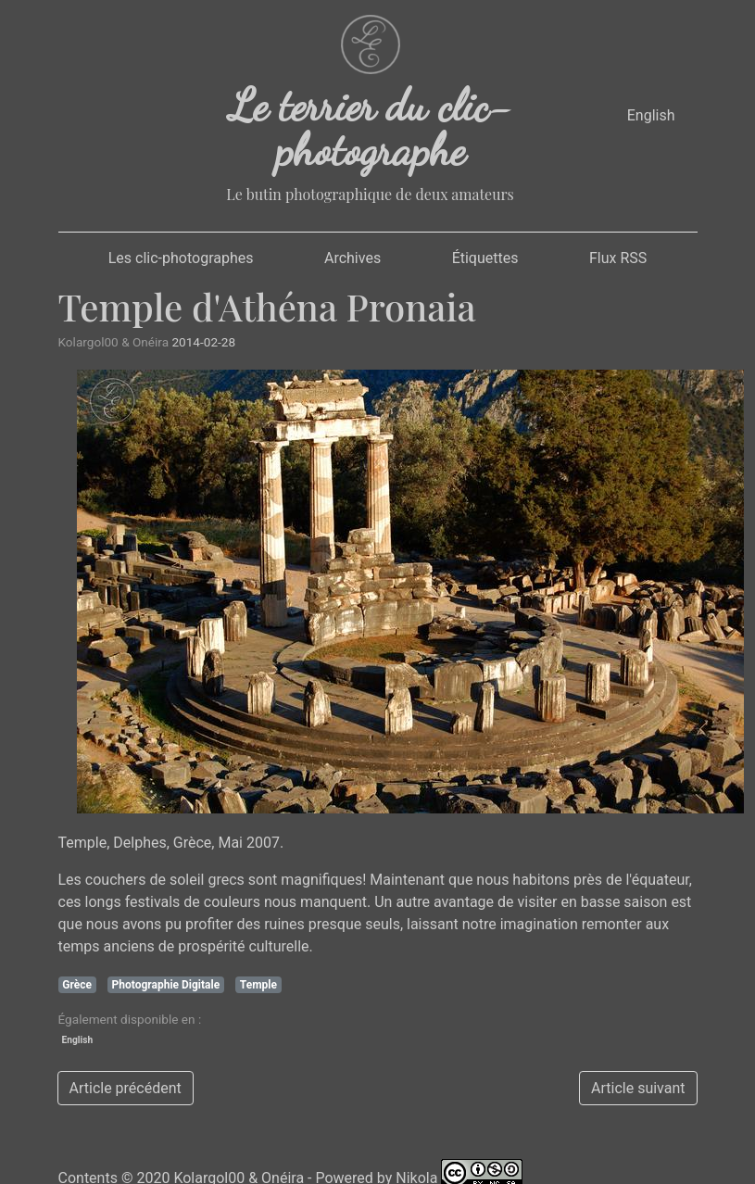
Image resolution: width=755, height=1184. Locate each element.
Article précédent (125, 1088)
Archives (352, 258)
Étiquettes (485, 258)
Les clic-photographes (181, 258)
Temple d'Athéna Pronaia (267, 306)
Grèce (77, 984)
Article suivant (638, 1088)
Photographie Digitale (166, 984)
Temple (258, 984)
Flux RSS (618, 258)
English (651, 115)
